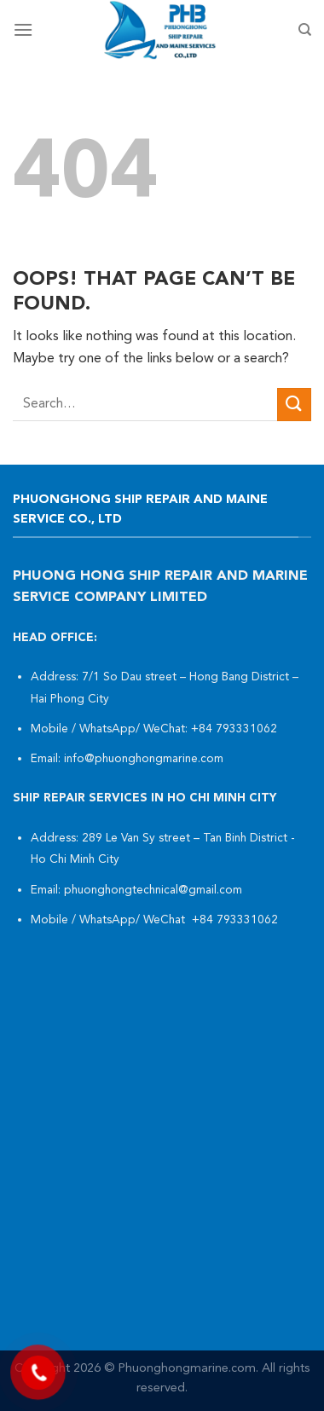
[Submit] (294, 404)
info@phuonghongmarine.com (143, 759)
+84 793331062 (236, 729)
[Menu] (23, 29)
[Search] (304, 30)
